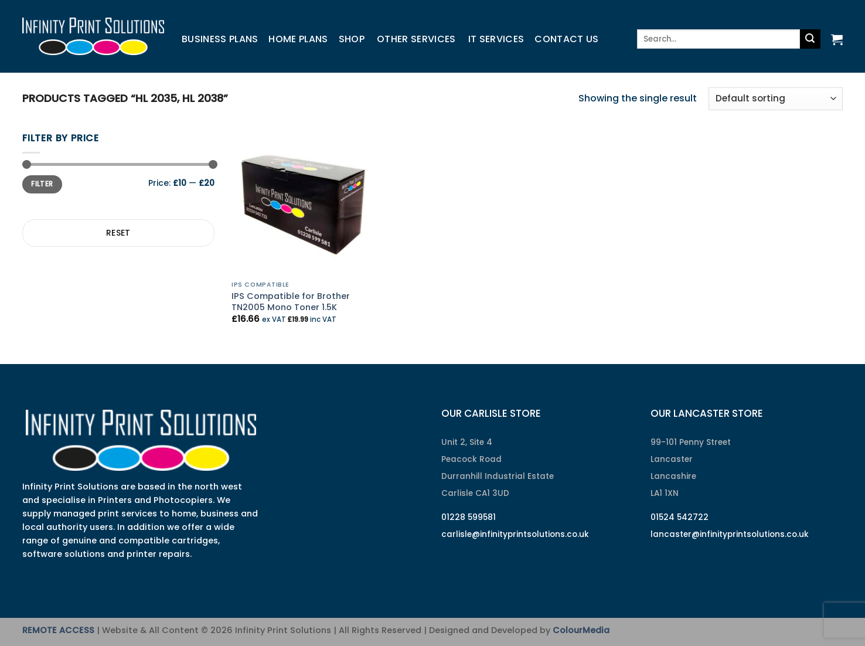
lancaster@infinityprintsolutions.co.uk (730, 534)
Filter (42, 184)
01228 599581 (468, 517)
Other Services (416, 39)
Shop (352, 39)
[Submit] (810, 39)
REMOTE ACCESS (58, 630)
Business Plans (220, 39)
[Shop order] (776, 98)
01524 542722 (680, 517)
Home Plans (298, 39)
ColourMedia (581, 630)
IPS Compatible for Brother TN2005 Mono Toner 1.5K (290, 301)
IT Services (496, 39)
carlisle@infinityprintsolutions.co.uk (515, 534)
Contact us (566, 39)
